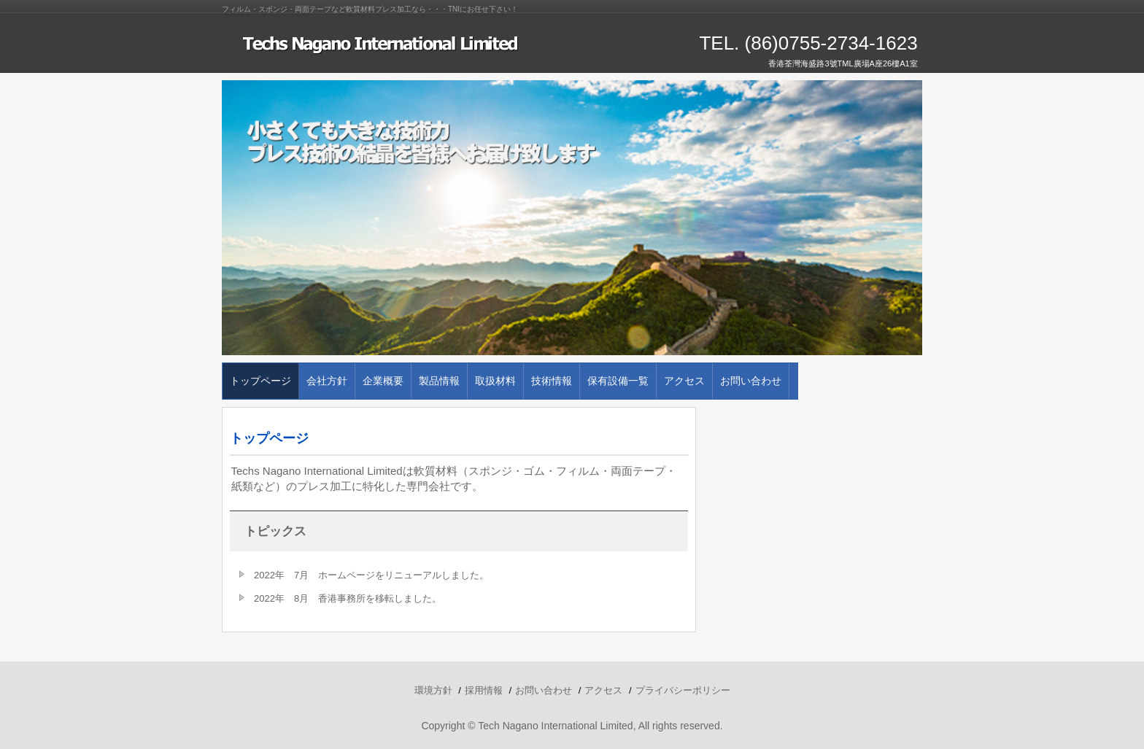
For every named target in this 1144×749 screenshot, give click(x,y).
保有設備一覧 (618, 381)
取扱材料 (495, 381)
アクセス (684, 381)
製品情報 (439, 381)
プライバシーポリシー (682, 690)
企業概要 (383, 381)
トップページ (260, 381)
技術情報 (551, 381)
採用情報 (484, 690)
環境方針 (433, 690)
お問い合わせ (750, 381)
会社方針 (326, 381)
